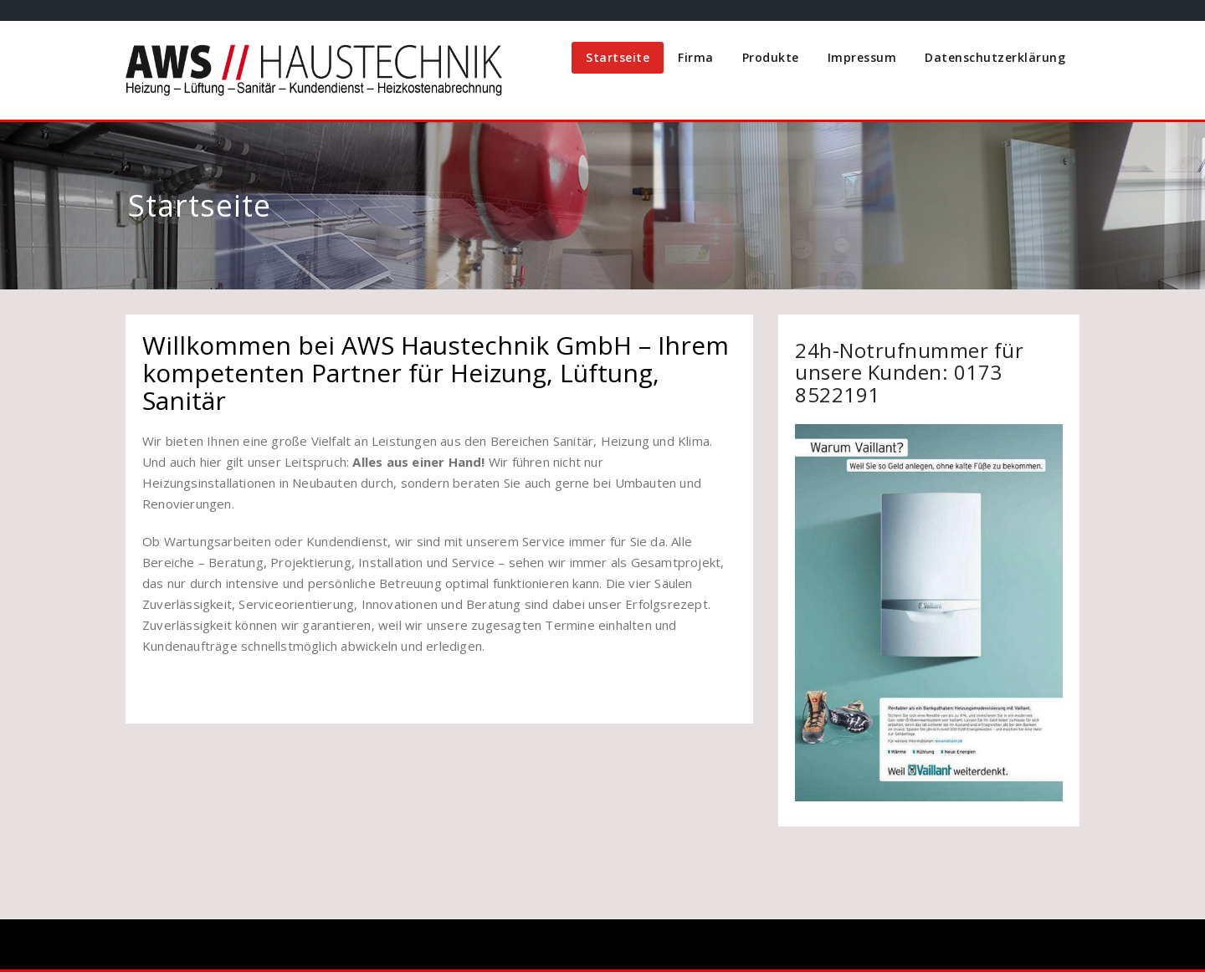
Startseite (617, 57)
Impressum (862, 57)
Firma (696, 57)
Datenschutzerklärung (995, 57)
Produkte (770, 57)
